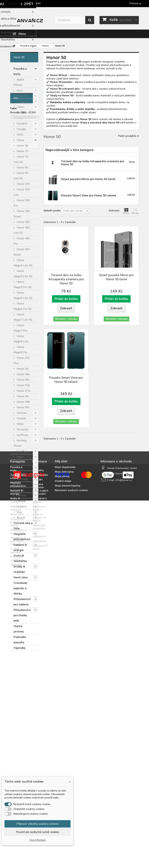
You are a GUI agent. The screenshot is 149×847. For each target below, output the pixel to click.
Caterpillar (22, 101)
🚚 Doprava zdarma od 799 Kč (24, 3)
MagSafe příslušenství (22, 536)
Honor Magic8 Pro (20, 349)
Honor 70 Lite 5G (21, 159)
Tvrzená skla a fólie (23, 525)
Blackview (22, 96)
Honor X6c (23, 380)
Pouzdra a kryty (20, 71)
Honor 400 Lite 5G (22, 230)
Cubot (20, 107)
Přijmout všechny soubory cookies (37, 824)
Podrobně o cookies (40, 746)
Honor (20, 140)
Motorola (22, 429)
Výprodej (19, 648)
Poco (19, 468)
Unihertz (21, 506)
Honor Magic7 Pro (20, 328)
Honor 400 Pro (22, 241)
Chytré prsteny (19, 628)
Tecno (20, 490)
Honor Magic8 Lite (21, 338)
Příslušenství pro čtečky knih (22, 615)
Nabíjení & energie (20, 547)
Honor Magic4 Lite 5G (23, 262)
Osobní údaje (63, 727)
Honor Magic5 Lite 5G (23, 273)
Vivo (19, 512)
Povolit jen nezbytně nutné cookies (37, 832)
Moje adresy (62, 722)
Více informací (37, 840)
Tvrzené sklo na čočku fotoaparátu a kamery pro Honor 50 (66, 279)
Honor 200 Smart (22, 213)
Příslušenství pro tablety (22, 601)
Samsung (22, 479)
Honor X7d (23, 391)
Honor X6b (23, 374)
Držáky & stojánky (19, 569)
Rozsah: (15, 675)
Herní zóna (21, 577)
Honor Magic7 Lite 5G (23, 317)
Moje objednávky (65, 713)
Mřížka (126, 211)
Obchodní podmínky (39, 773)
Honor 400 (23, 222)
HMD (19, 134)
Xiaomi (20, 517)
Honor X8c (23, 407)
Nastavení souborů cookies (71, 736)
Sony (19, 484)
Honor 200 (23, 184)
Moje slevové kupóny (67, 732)
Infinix (20, 424)
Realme (21, 473)
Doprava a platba (39, 754)
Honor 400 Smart (22, 251)
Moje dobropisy (64, 718)
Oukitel (20, 462)
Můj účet (61, 708)
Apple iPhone (19, 82)
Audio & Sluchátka (20, 558)
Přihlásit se (135, 3)
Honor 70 (22, 151)
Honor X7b (23, 385)
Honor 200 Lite (22, 192)
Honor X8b (23, 402)
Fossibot (21, 123)
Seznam (135, 211)
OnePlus (21, 451)
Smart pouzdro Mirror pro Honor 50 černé (116, 277)
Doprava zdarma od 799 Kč (39, 764)
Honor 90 (22, 167)
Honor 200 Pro (22, 203)
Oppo (19, 457)
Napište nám (40, 721)
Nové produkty (38, 715)
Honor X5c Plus (22, 360)
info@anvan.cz (123, 726)
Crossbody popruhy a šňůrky (20, 588)
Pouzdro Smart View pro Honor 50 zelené (66, 380)
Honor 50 (22, 145)
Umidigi (21, 501)
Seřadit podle (52, 210)
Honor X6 (22, 369)
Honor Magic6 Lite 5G (23, 295)
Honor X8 (22, 396)
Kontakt (38, 726)
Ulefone (21, 495)
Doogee (21, 112)
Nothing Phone (20, 443)
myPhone (22, 435)
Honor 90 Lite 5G (21, 175)
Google (21, 129)
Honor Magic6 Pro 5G (23, 306)
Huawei (21, 418)
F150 (19, 118)
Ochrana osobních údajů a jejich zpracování (40, 735)
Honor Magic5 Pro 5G (23, 284)
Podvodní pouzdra (20, 639)
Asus (19, 90)
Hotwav (21, 413)
